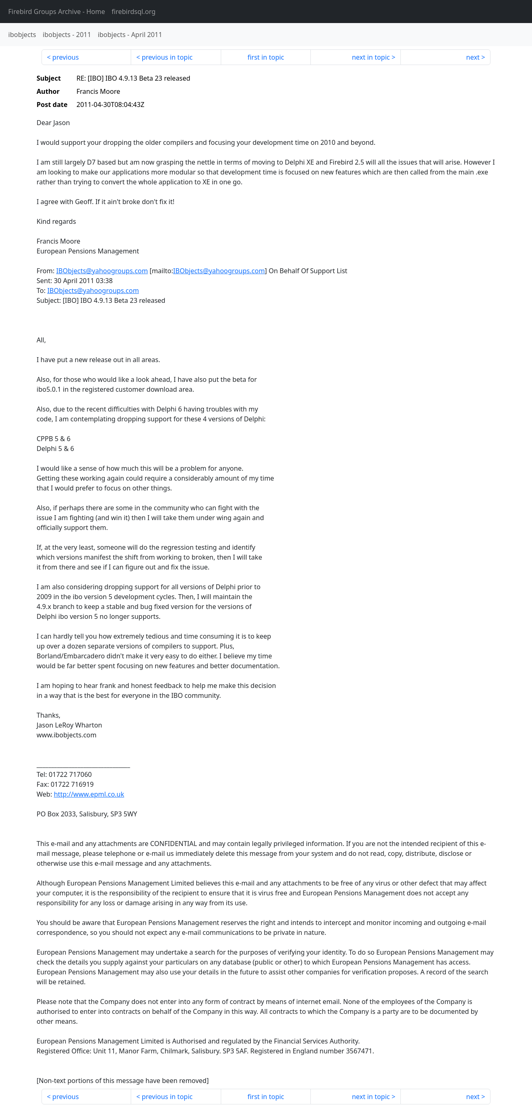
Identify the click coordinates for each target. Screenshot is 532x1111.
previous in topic (167, 57)
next (473, 57)
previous (65, 57)
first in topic (265, 57)
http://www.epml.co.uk (89, 794)
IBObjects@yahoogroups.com (102, 270)
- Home (56, 11)
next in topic (371, 57)
